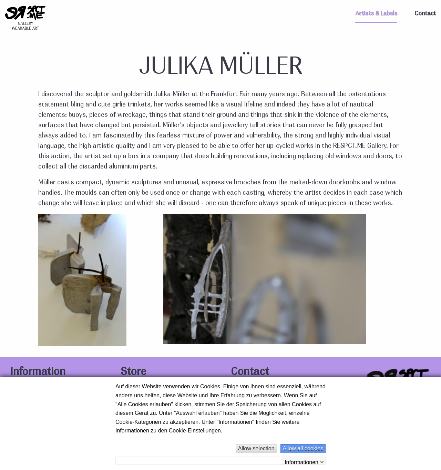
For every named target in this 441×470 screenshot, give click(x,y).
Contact (425, 14)
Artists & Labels (376, 14)
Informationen (301, 461)
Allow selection (256, 448)
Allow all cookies (303, 448)
